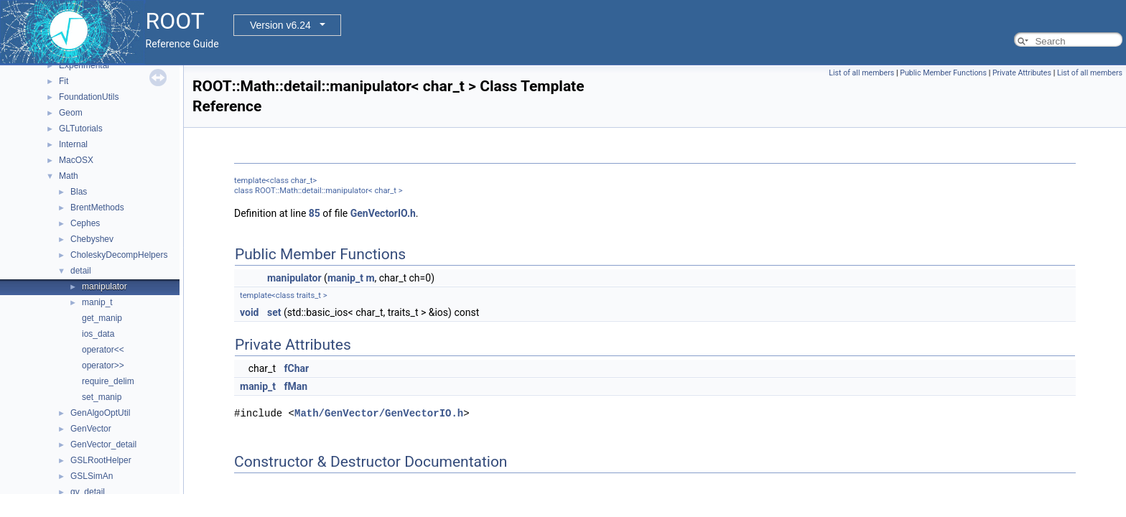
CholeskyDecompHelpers (118, 255)
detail (80, 271)
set (274, 312)
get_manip (102, 318)
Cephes (85, 223)
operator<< (103, 350)
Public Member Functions (943, 73)
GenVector (90, 429)
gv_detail (87, 492)
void (249, 312)
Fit (63, 81)
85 (314, 213)
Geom (71, 113)
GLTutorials (81, 129)
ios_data (98, 334)
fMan (296, 386)
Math (68, 176)
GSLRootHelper (100, 460)
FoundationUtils (88, 97)
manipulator (104, 286)
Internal (73, 144)
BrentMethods (97, 207)
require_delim (108, 381)
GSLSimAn (91, 476)
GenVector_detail (103, 444)
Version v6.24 (280, 25)
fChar (297, 368)
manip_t (97, 302)
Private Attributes (1021, 73)
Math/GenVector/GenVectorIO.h (378, 413)
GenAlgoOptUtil (100, 413)
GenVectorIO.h (383, 213)
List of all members (861, 73)
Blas (78, 192)
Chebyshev (91, 239)
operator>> (103, 365)
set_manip (101, 397)
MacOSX (76, 160)
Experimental (84, 65)
